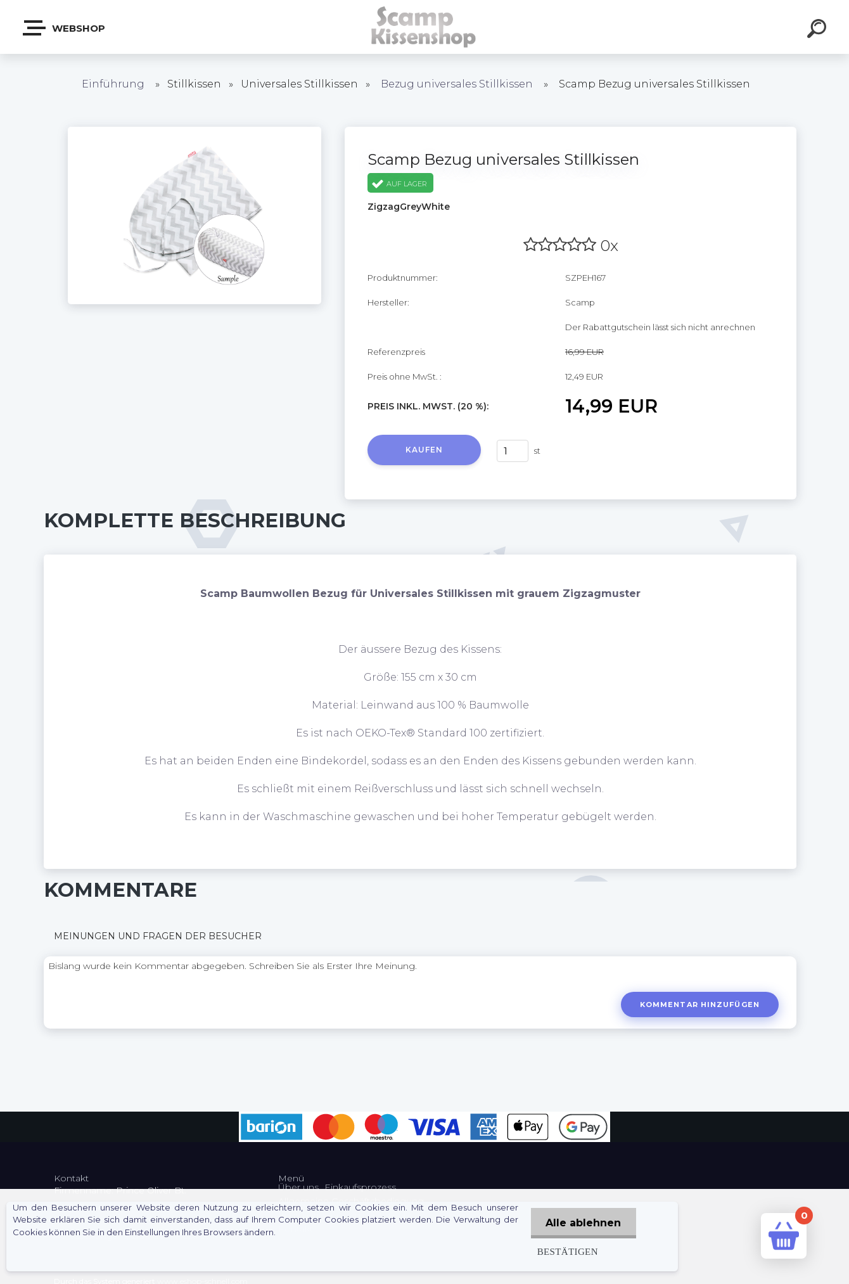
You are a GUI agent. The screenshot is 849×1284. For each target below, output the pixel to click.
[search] (818, 30)
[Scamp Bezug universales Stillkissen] (194, 131)
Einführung (113, 84)
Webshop (64, 27)
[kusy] (512, 451)
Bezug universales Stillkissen (457, 84)
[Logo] (425, 27)
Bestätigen (565, 1251)
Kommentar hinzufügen (699, 1004)
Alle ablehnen (582, 1223)
